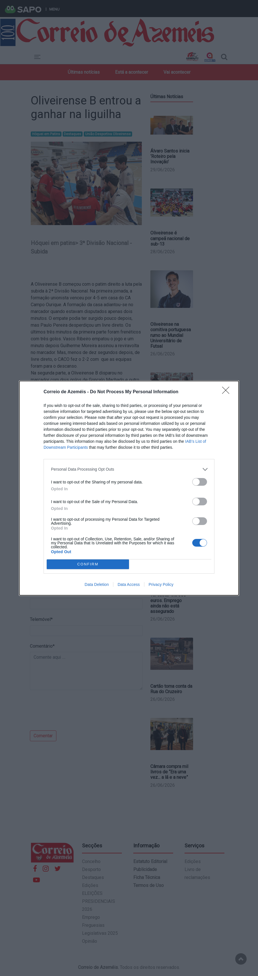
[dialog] (129, 488)
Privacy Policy (161, 584)
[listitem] (129, 469)
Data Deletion (97, 584)
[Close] (227, 392)
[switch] (199, 482)
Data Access (129, 584)
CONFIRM (88, 564)
